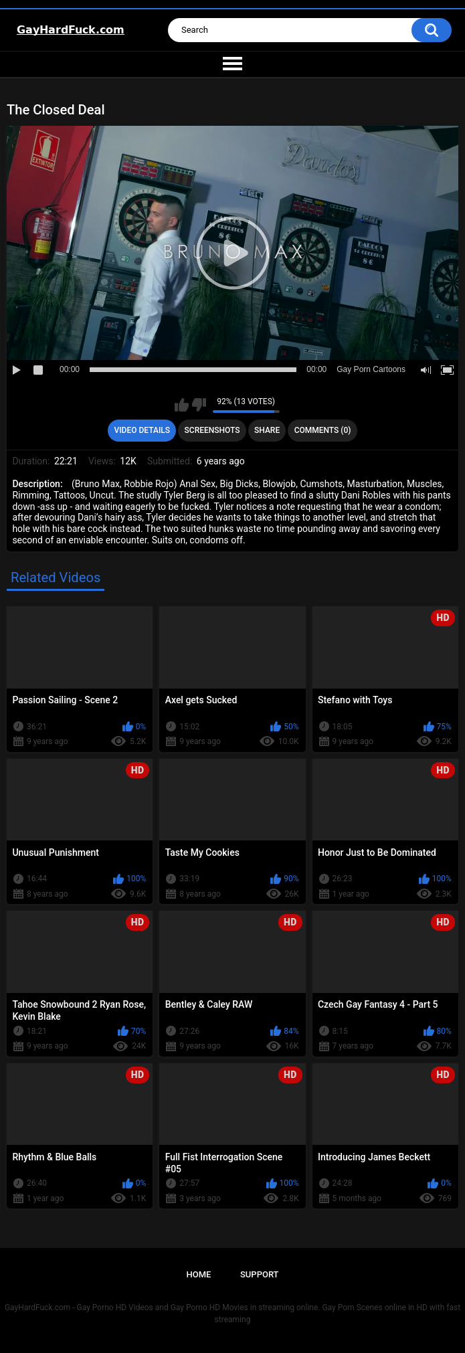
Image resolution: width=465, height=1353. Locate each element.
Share (267, 430)
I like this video (182, 405)
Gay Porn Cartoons (371, 369)
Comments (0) (322, 430)
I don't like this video (199, 405)
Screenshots (212, 430)
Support (259, 1274)
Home (198, 1274)
